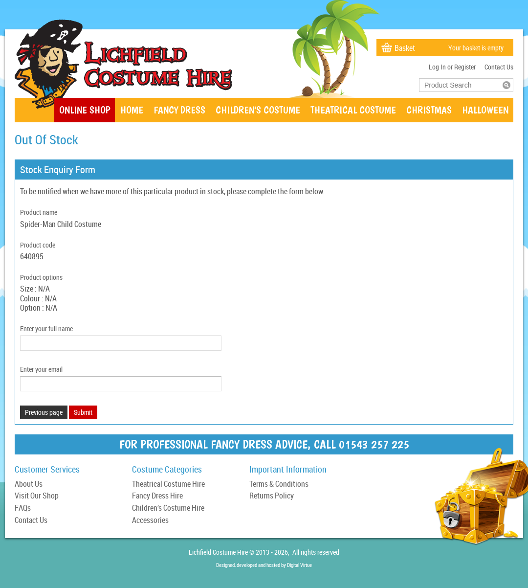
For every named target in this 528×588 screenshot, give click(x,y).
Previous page (44, 412)
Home (131, 110)
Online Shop (84, 110)
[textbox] (461, 85)
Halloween (485, 110)
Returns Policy (271, 496)
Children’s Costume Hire (168, 508)
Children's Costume (258, 110)
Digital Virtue (299, 564)
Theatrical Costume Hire (168, 484)
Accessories (150, 520)
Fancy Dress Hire (157, 496)
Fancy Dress (179, 110)
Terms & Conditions (278, 484)
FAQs (23, 508)
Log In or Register (452, 66)
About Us (29, 484)
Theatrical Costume (353, 110)
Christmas (429, 110)
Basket (405, 48)
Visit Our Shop (37, 496)
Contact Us (498, 66)
